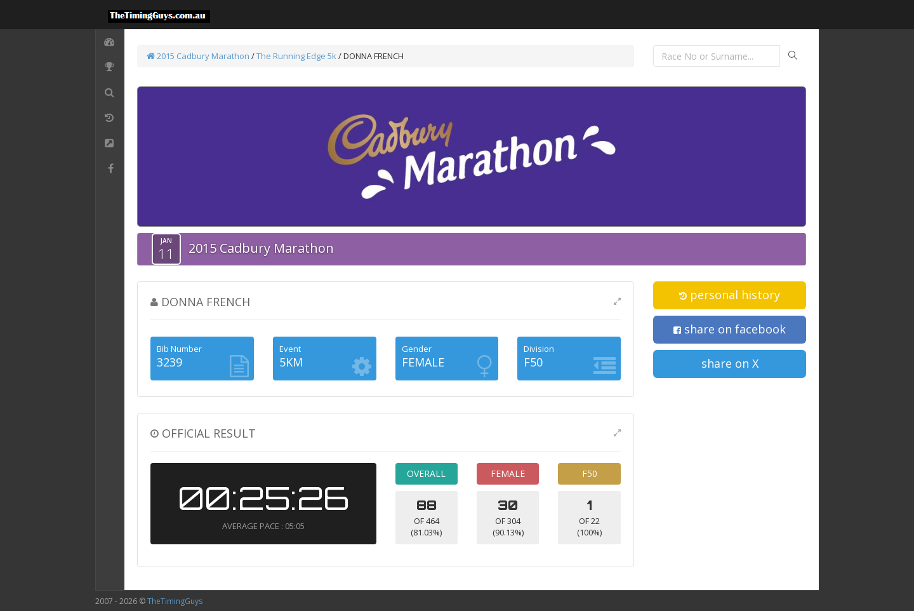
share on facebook (729, 329)
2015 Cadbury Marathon (198, 56)
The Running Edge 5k (296, 56)
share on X (729, 363)
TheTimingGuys (174, 601)
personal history (729, 294)
